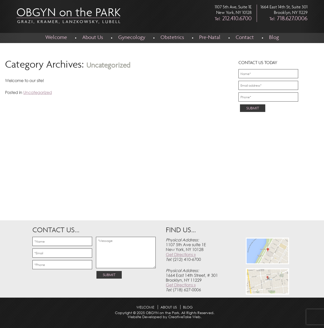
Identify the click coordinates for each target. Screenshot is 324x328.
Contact (245, 38)
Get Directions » (181, 254)
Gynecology (131, 38)
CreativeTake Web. (184, 317)
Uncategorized (37, 92)
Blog (274, 38)
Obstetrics (172, 38)
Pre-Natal (209, 38)
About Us (92, 38)
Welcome (56, 38)
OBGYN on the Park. (162, 313)
